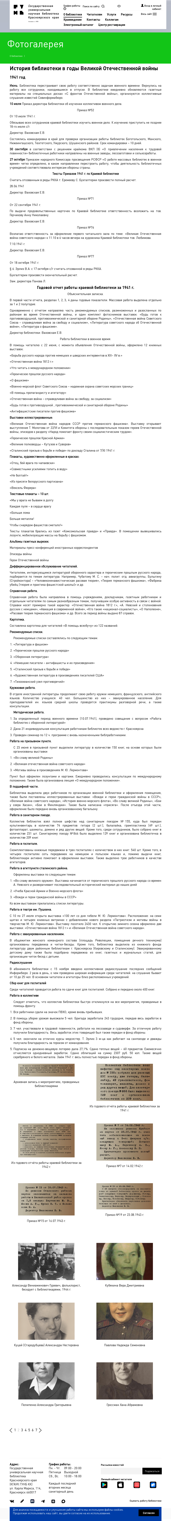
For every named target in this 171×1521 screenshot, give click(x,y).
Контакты (93, 19)
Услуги (111, 14)
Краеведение (72, 19)
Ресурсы (126, 14)
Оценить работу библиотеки (145, 1500)
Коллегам (112, 19)
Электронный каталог (78, 24)
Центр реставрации (111, 24)
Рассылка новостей (112, 1464)
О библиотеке (72, 14)
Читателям (94, 14)
